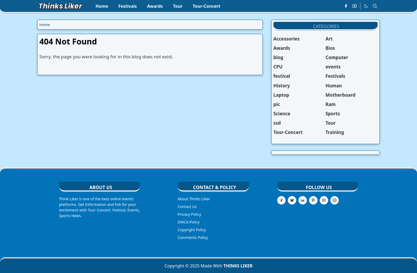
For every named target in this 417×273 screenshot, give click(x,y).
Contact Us (187, 206)
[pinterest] (313, 200)
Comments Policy (193, 237)
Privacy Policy (189, 214)
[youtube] (354, 6)
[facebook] (345, 6)
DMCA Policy (188, 222)
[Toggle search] (375, 6)
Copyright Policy (192, 229)
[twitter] (292, 200)
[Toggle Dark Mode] (365, 6)
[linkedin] (302, 200)
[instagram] (334, 200)
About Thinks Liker (194, 198)
